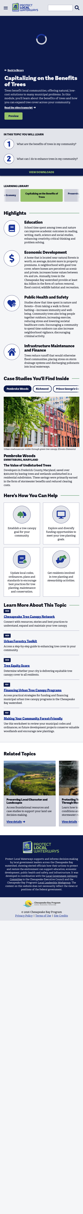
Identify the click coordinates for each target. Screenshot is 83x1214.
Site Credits (61, 915)
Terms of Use (43, 915)
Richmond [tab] (42, 388)
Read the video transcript (20, 107)
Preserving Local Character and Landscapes (27, 801)
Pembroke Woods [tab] (17, 388)
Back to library (14, 70)
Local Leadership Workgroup (54, 882)
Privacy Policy (24, 915)
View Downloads (41, 172)
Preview (13, 116)
